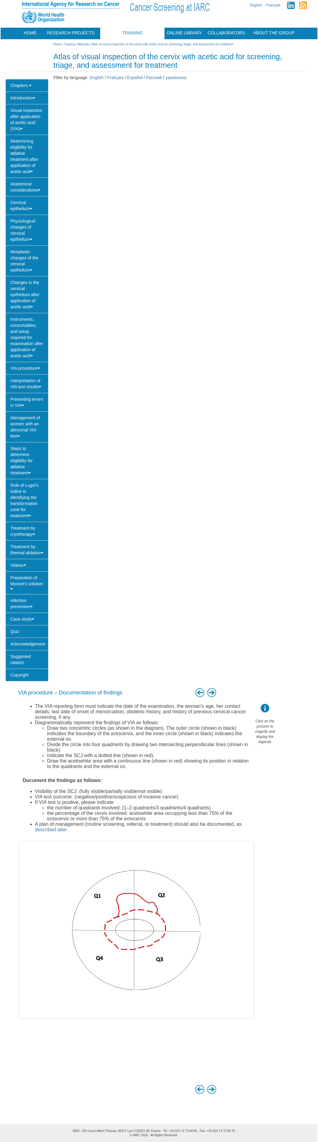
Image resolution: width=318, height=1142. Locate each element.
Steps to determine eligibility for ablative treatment (21, 460)
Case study (22, 619)
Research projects (70, 32)
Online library (184, 32)
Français (273, 5)
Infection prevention (21, 603)
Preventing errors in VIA (26, 402)
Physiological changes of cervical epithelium (22, 230)
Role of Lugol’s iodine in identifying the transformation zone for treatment (24, 500)
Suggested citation (20, 659)
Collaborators (226, 32)
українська (175, 77)
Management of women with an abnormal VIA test (25, 426)
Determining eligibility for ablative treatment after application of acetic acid (24, 156)
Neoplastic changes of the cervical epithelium (24, 260)
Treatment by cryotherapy (22, 531)
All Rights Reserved (163, 1135)
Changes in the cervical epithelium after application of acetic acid (25, 294)
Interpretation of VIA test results (25, 383)
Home (30, 32)
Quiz (14, 631)
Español (135, 77)
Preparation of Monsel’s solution (26, 583)
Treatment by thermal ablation (26, 549)
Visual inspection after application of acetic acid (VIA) (26, 119)
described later (51, 829)
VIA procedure (25, 368)
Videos (18, 565)
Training (132, 32)
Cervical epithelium (21, 205)
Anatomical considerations (25, 187)
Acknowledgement (27, 644)
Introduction (22, 97)
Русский (154, 77)
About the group (274, 32)
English (256, 5)
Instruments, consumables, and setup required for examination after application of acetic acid (26, 337)
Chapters (20, 85)
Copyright (19, 675)
